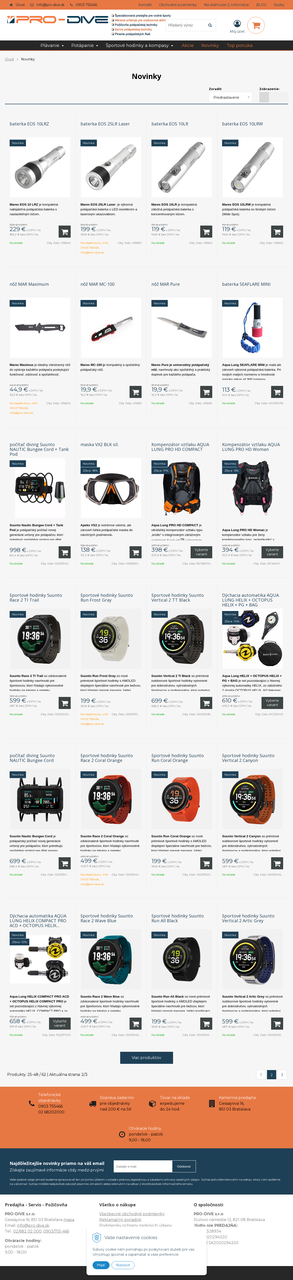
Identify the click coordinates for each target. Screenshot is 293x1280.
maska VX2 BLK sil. (99, 444)
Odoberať (184, 1166)
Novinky (210, 45)
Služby (279, 5)
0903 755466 (86, 5)
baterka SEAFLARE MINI (246, 284)
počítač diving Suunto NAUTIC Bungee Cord (32, 758)
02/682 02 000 (27, 1231)
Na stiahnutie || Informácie (226, 5)
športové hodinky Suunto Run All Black (177, 918)
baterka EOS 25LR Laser (105, 124)
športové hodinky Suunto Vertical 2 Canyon (248, 758)
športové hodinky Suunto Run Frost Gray (107, 597)
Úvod (20, 5)
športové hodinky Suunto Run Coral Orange (177, 758)
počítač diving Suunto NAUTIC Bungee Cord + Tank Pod (39, 449)
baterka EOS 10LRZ (29, 124)
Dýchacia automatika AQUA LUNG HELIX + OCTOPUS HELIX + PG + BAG (250, 600)
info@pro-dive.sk (50, 5)
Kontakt (145, 5)
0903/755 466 (56, 1231)
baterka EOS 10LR (169, 124)
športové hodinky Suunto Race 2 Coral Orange (107, 758)
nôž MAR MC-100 (97, 284)
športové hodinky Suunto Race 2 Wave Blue (107, 918)
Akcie (188, 45)
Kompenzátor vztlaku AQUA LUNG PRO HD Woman (251, 447)
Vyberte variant (201, 552)
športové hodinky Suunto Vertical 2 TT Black (177, 597)
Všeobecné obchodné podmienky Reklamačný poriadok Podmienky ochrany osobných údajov (135, 1220)
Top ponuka (240, 45)
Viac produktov (146, 1057)
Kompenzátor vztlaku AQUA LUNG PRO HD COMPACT (180, 447)
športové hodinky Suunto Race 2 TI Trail (36, 597)
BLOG (261, 5)
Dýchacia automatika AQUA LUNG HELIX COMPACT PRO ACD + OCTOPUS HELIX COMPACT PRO (38, 923)
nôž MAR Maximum (29, 284)
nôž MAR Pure (165, 284)
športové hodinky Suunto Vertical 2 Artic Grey (248, 918)
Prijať (101, 1265)
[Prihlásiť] (237, 26)
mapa (68, 1219)
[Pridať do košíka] (65, 232)
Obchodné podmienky (178, 5)
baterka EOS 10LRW (242, 124)
